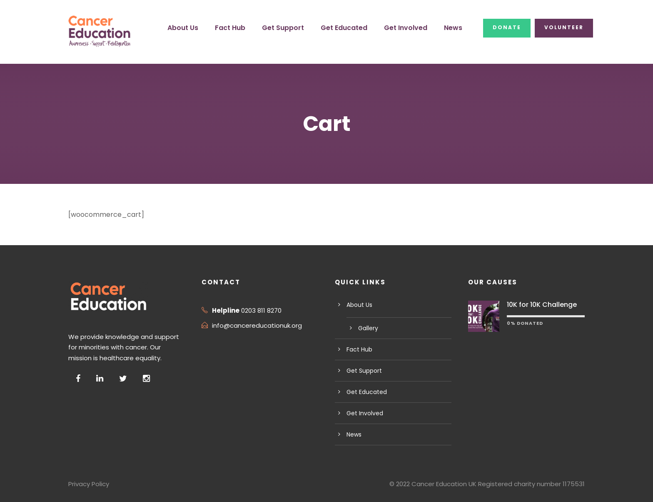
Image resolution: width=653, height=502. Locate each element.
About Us (200, 27)
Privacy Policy (87, 483)
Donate (509, 27)
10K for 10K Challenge (540, 304)
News (457, 27)
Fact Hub (246, 27)
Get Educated (353, 27)
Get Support (296, 27)
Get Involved (411, 27)
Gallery (367, 328)
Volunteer (564, 27)
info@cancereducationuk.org (252, 325)
